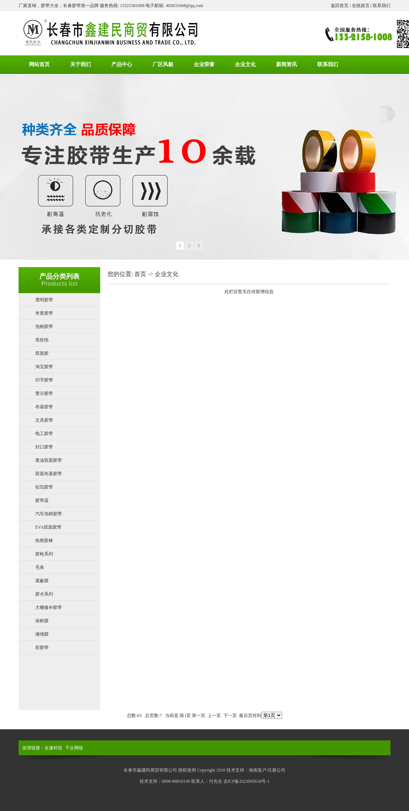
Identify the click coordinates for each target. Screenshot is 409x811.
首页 (140, 274)
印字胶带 (44, 380)
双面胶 (42, 353)
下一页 (230, 715)
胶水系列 (44, 594)
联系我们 (381, 5)
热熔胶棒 (44, 540)
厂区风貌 (163, 64)
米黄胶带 (44, 313)
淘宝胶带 (44, 366)
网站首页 (39, 64)
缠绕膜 (42, 634)
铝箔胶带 (44, 487)
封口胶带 (44, 447)
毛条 (39, 567)
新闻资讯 (286, 64)
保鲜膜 (42, 620)
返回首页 (340, 5)
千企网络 (74, 747)
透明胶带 (44, 299)
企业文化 (245, 64)
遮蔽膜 (42, 580)
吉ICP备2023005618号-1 (246, 781)
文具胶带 (44, 420)
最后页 (245, 715)
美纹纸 (42, 340)
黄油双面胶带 (48, 460)
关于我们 (80, 64)
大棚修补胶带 (48, 607)
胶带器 (42, 500)
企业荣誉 (204, 64)
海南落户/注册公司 (267, 770)
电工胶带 (44, 433)
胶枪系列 (44, 554)
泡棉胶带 (44, 326)
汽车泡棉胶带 (48, 513)
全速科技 (53, 747)
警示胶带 (44, 393)
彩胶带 (42, 647)
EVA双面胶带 (48, 527)
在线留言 (361, 5)
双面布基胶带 (48, 473)
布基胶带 (44, 406)
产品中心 (121, 64)
